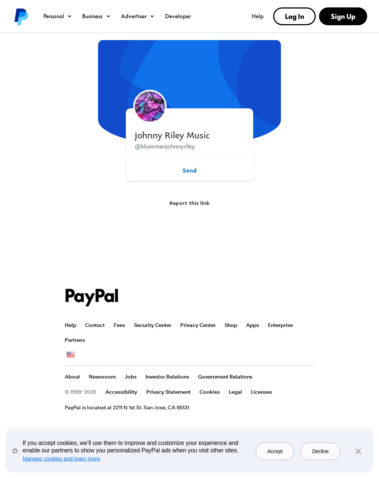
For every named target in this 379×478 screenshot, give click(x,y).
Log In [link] (294, 16)
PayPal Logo (92, 297)
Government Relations (225, 377)
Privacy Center (198, 325)
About (72, 377)
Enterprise (280, 325)
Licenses (261, 392)
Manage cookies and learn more (61, 458)
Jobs (131, 377)
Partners (75, 340)
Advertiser (138, 16)
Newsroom (102, 377)
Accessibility (121, 392)
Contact (95, 325)
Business (96, 16)
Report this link (189, 203)
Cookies (209, 392)
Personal (58, 16)
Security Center (152, 325)
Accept (274, 451)
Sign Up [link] (343, 16)
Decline (320, 451)
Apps (252, 325)
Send (189, 170)
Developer (178, 16)
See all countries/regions (71, 355)
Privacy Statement (168, 392)
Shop (231, 325)
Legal (235, 392)
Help (258, 16)
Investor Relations (167, 377)
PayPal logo (21, 16)
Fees (119, 325)
